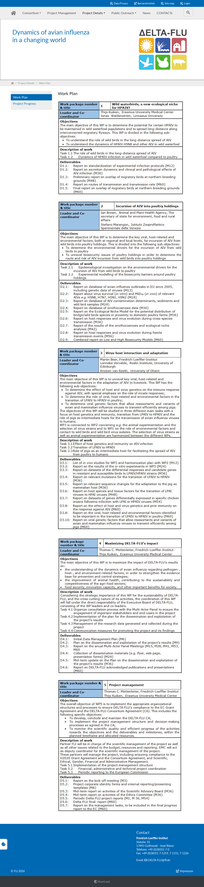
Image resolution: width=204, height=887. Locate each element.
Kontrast (102, 881)
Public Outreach (122, 13)
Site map (169, 3)
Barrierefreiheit (146, 3)
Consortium (30, 13)
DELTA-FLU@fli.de (159, 860)
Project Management (61, 13)
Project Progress (24, 103)
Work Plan (20, 97)
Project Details (92, 13)
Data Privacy (121, 3)
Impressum (186, 871)
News (146, 13)
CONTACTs (164, 13)
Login (187, 3)
